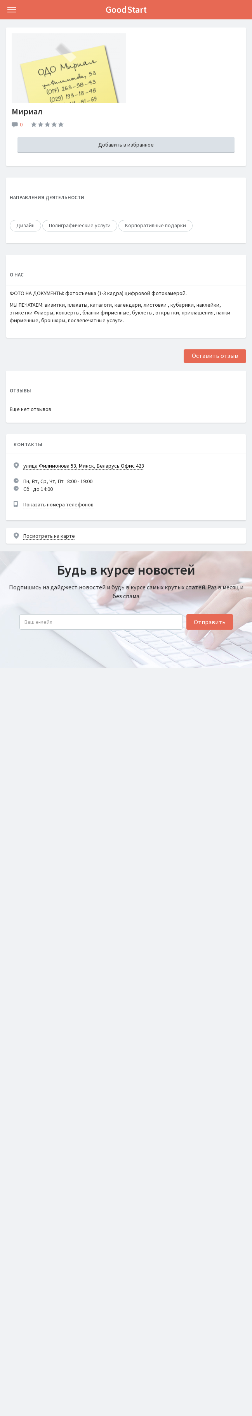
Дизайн (25, 225)
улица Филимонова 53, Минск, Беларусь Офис (83, 465)
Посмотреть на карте (49, 535)
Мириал (27, 111)
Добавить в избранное (126, 144)
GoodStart (126, 9)
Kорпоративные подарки (155, 225)
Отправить (210, 622)
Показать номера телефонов (58, 504)
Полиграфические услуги (80, 225)
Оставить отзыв (215, 355)
